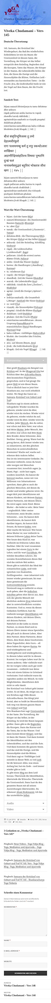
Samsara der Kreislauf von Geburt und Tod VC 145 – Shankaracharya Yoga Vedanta (24, 879)
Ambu (35, 261)
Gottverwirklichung (16, 585)
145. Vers (18, 822)
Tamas (10, 232)
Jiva (35, 346)
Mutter (20, 429)
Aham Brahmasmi (25, 792)
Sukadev (23, 819)
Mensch (24, 423)
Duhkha (27, 313)
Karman (11, 268)
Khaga (33, 349)
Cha (17, 304)
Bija (30, 216)
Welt (15, 384)
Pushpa (37, 310)
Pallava (24, 258)
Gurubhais (32, 552)
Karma (33, 646)
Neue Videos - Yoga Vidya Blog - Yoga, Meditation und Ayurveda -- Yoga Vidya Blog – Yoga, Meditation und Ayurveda (25, 847)
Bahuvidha (38, 333)
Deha (21, 239)
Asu (34, 281)
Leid (39, 759)
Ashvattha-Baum (33, 374)
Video (10, 809)
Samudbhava (23, 323)
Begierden (36, 724)
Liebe (23, 568)
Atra (33, 342)
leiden (28, 526)
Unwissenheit (37, 711)
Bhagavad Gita (33, 371)
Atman (42, 239)
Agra (9, 294)
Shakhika (11, 287)
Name (7, 940)
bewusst (11, 478)
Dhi (42, 236)
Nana (25, 326)
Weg (22, 772)
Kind (39, 432)
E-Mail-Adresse (12, 951)
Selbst (26, 795)
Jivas (28, 601)
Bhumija (29, 223)
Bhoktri (10, 339)
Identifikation (32, 614)
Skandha (38, 278)
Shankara (22, 368)
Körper (29, 733)
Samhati (21, 300)
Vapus (29, 274)
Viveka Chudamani (18, 19)
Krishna (11, 371)
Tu (17, 226)
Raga (25, 252)
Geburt (14, 708)
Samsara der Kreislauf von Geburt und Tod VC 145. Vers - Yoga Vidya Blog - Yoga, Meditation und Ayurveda (24, 863)
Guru (29, 549)
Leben (27, 536)
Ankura (11, 245)
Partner (38, 497)
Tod (25, 708)
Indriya (40, 300)
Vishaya (38, 307)
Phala (34, 316)
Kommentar (14, 360)
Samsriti (20, 223)
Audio (10, 803)
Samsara (11, 397)
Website (8, 961)
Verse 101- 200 (35, 819)
